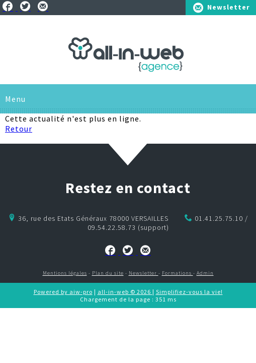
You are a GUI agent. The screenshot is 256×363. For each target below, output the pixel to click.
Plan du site (108, 273)
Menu (15, 99)
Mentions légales (65, 273)
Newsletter (228, 7)
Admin (205, 273)
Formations (177, 273)
